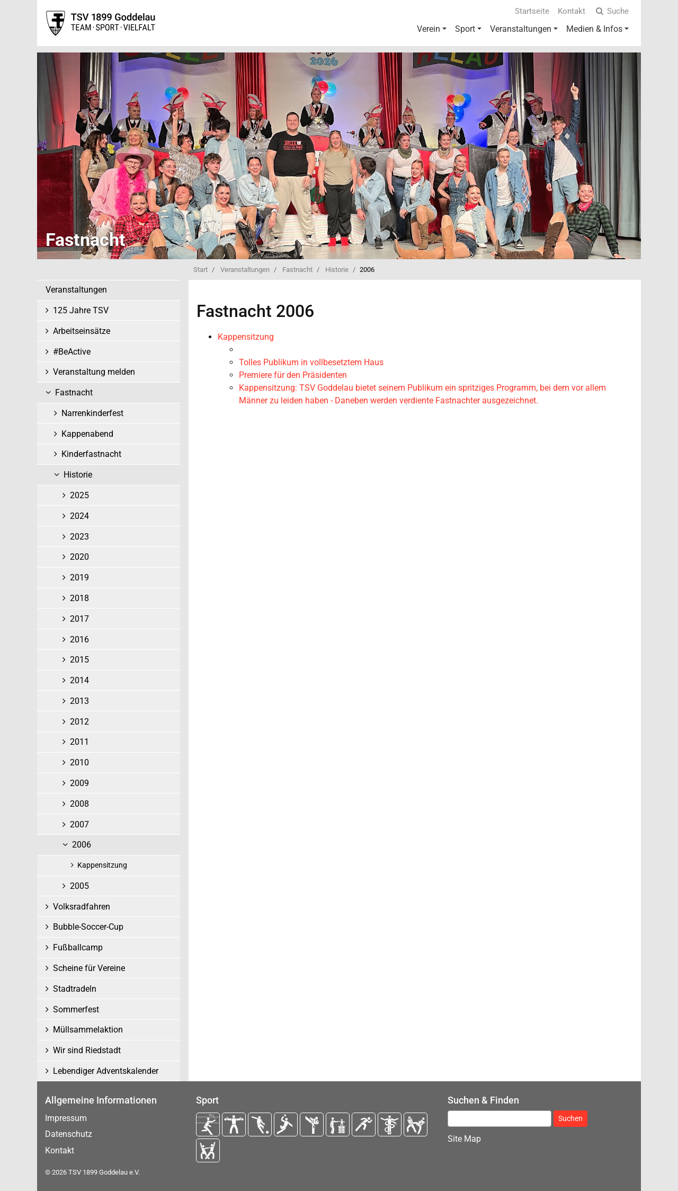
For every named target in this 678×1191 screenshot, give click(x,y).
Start (200, 270)
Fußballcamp (78, 947)
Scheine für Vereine (89, 968)
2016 (79, 639)
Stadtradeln (74, 989)
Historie (337, 270)
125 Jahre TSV (81, 310)
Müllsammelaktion (88, 1030)
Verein (428, 29)
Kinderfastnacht (91, 454)
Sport (465, 29)
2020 (79, 557)
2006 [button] (81, 845)
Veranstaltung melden (94, 372)
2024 (79, 516)
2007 (79, 824)
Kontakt (571, 11)
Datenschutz (68, 1134)
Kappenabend (87, 434)
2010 (79, 762)
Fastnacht (297, 270)
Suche (611, 11)
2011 (79, 742)
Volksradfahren (81, 907)
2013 (79, 701)
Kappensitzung (102, 865)
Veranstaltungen (520, 29)
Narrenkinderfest (92, 413)
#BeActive (72, 352)
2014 (79, 680)
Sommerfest (76, 1009)
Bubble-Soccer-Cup (88, 927)
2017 (79, 619)
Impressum (66, 1118)
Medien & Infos (594, 29)
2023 (79, 537)
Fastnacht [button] (74, 392)
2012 (79, 722)
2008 (79, 804)
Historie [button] (78, 475)
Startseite (532, 11)
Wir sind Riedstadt (87, 1050)
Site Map (464, 1139)
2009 (79, 783)
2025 (79, 495)
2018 (79, 598)
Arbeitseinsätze (81, 331)
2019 (79, 577)
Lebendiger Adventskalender (105, 1071)
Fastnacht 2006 (255, 311)
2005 (79, 886)
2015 (79, 660)
